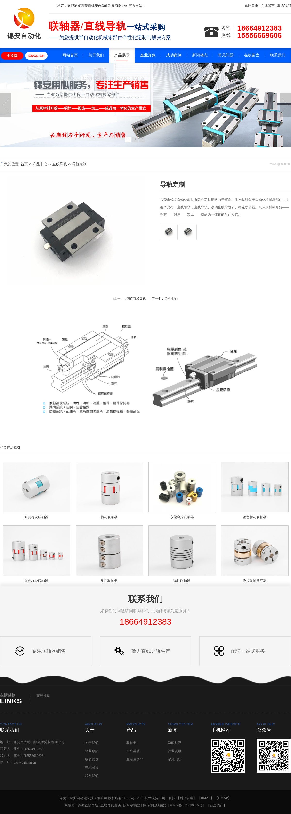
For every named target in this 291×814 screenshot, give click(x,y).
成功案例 (174, 55)
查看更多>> (135, 759)
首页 (25, 164)
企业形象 (148, 55)
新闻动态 (200, 55)
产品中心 (40, 164)
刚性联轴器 (109, 581)
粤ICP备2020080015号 (186, 805)
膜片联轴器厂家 (255, 581)
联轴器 (131, 743)
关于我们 (96, 55)
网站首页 (70, 55)
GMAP (223, 798)
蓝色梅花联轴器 (255, 517)
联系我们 (284, 6)
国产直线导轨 (130, 298)
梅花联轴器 (109, 517)
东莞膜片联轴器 (182, 517)
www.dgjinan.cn (25, 762)
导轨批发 (164, 298)
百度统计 (216, 805)
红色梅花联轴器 (36, 581)
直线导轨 (60, 164)
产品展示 (122, 55)
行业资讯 (174, 751)
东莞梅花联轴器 (36, 517)
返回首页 (251, 6)
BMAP (205, 798)
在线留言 (268, 6)
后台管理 (186, 798)
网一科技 (168, 798)
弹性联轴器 (181, 581)
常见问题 (226, 55)
